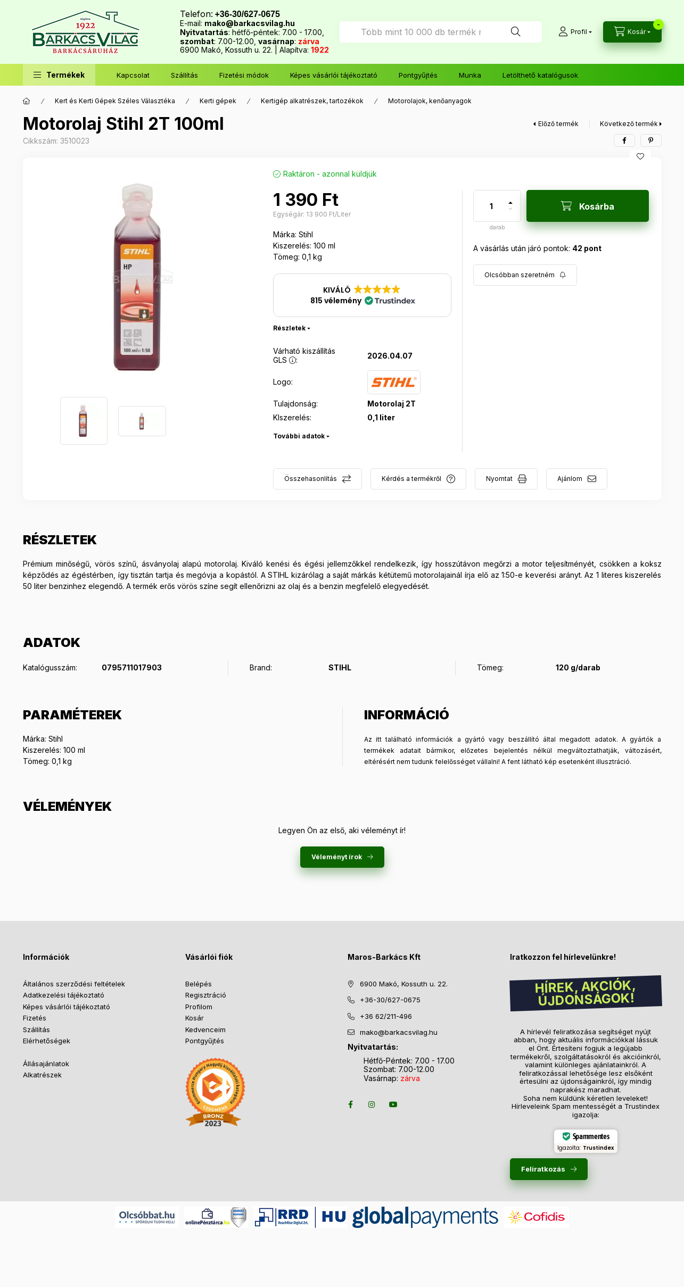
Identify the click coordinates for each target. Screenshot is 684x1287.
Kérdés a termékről (411, 479)
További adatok (299, 436)
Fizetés (34, 1018)
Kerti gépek (218, 101)
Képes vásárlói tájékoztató (333, 75)
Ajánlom (569, 479)
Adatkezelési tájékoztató (63, 995)
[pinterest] (651, 140)
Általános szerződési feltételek (74, 983)
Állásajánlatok (46, 1063)
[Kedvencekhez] (640, 156)
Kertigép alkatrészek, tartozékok (312, 101)
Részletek (289, 328)
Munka (470, 75)
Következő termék (629, 124)
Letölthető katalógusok (540, 75)
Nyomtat (499, 479)
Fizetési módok (244, 75)
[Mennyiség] (491, 205)
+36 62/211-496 (386, 1016)
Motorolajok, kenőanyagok (430, 101)
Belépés (198, 983)
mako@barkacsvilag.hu (249, 23)
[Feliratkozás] (525, 275)
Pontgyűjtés (418, 75)
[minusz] (510, 213)
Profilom (198, 1006)
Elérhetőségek (46, 1040)
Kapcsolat (133, 75)
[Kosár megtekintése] (632, 32)
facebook (350, 1104)
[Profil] (575, 32)
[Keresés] (515, 32)
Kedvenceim (205, 1029)
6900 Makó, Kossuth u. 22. (404, 983)
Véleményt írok (336, 857)
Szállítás (184, 75)
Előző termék (558, 124)
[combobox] (441, 32)
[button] (59, 75)
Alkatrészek (42, 1074)
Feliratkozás (543, 1169)
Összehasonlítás (310, 479)
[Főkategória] (26, 101)
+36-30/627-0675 (390, 999)
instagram (372, 1104)
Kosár (194, 1018)
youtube (393, 1104)
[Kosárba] (587, 206)
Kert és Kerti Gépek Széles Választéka (115, 101)
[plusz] (510, 198)
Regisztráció (205, 995)
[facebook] (624, 140)
